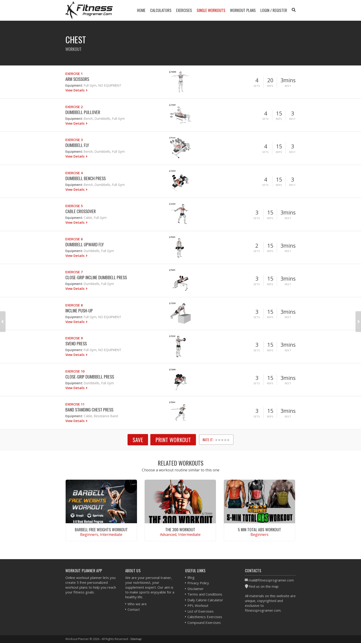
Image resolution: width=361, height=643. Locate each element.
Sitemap (136, 639)
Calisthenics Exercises (204, 616)
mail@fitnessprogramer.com (271, 580)
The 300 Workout (180, 529)
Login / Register (273, 10)
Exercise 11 (74, 404)
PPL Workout (197, 605)
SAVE (138, 439)
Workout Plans (243, 10)
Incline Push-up (79, 310)
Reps (270, 86)
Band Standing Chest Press (89, 409)
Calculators (161, 10)
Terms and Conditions (204, 594)
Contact (134, 609)
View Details (75, 90)
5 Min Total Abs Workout (259, 529)
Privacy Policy (198, 583)
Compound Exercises (204, 622)
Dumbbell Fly (77, 145)
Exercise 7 (74, 272)
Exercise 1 (74, 73)
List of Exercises (200, 611)
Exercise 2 (74, 107)
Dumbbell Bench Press (85, 178)
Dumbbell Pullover (82, 112)
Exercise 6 (74, 239)
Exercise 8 (74, 305)
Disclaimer (195, 588)
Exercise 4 (74, 173)
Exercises (184, 10)
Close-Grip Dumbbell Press (89, 376)
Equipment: (74, 85)
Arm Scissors (77, 79)
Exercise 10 (74, 371)
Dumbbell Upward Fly (84, 244)
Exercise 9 (74, 338)
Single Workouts (211, 10)
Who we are (137, 604)
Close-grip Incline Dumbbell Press (96, 277)
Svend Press (76, 343)
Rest (288, 86)
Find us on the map (264, 586)
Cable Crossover (80, 211)
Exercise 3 (74, 140)
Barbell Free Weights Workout (101, 529)
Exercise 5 (74, 206)
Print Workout (173, 439)
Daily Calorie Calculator (205, 600)
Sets (256, 86)
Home (141, 10)
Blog (191, 577)
